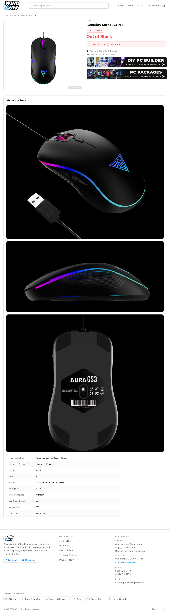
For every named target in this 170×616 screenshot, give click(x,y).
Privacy (163, 609)
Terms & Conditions (69, 555)
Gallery (116, 5)
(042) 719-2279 (123, 574)
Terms (155, 609)
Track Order (65, 540)
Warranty (63, 545)
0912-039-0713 (123, 570)
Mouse (13, 16)
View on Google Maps (125, 562)
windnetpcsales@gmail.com (129, 582)
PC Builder (153, 5)
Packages (139, 5)
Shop (127, 5)
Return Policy (66, 550)
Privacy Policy (66, 559)
